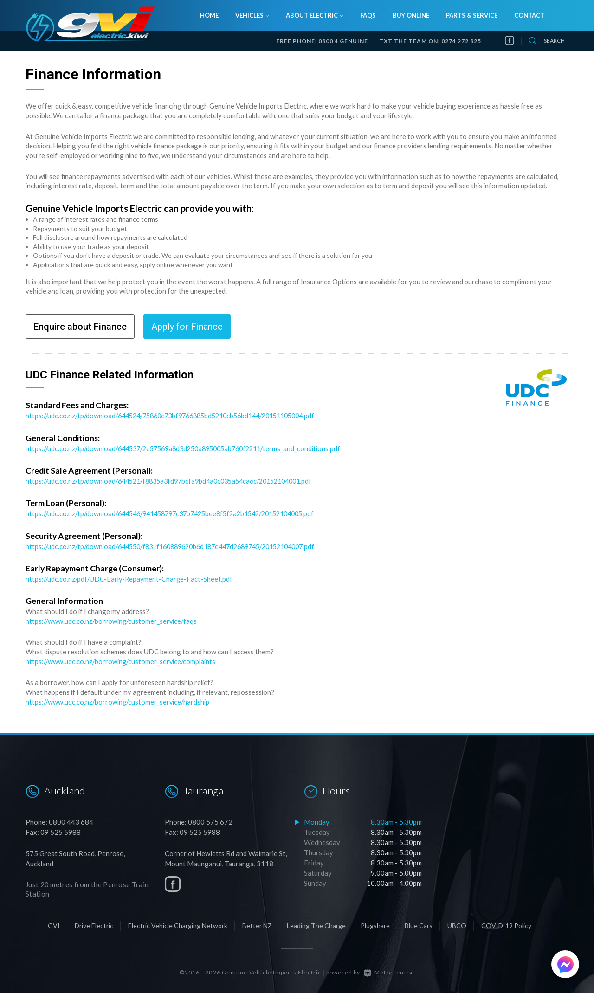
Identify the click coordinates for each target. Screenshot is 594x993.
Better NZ (257, 922)
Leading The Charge (316, 922)
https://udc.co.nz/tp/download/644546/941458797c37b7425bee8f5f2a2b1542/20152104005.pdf (181, 512)
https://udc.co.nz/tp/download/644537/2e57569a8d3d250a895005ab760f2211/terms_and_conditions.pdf (191, 448)
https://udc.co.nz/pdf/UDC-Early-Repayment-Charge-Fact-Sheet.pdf (131, 577)
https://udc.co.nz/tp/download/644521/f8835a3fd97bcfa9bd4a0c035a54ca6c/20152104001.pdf (178, 480)
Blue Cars (419, 922)
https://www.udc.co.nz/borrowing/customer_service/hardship (119, 699)
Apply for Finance (187, 326)
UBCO (456, 922)
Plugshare (375, 922)
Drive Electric (94, 922)
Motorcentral (389, 969)
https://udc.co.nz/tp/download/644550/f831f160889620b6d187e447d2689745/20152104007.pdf (181, 545)
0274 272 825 (461, 41)
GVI (54, 922)
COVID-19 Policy (506, 922)
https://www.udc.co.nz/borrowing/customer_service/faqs (113, 619)
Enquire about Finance (80, 326)
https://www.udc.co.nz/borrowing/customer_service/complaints (122, 659)
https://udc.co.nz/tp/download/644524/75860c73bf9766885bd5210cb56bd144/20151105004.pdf (181, 415)
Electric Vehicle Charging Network (177, 922)
